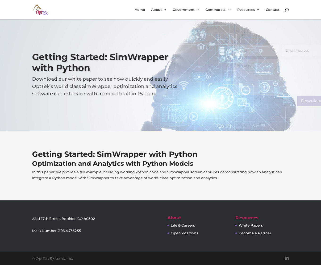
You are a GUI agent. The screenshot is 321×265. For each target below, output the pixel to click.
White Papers (251, 225)
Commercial (215, 10)
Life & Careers (183, 225)
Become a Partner (255, 233)
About (156, 10)
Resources (246, 10)
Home (140, 10)
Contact (272, 10)
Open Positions (184, 233)
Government (184, 10)
